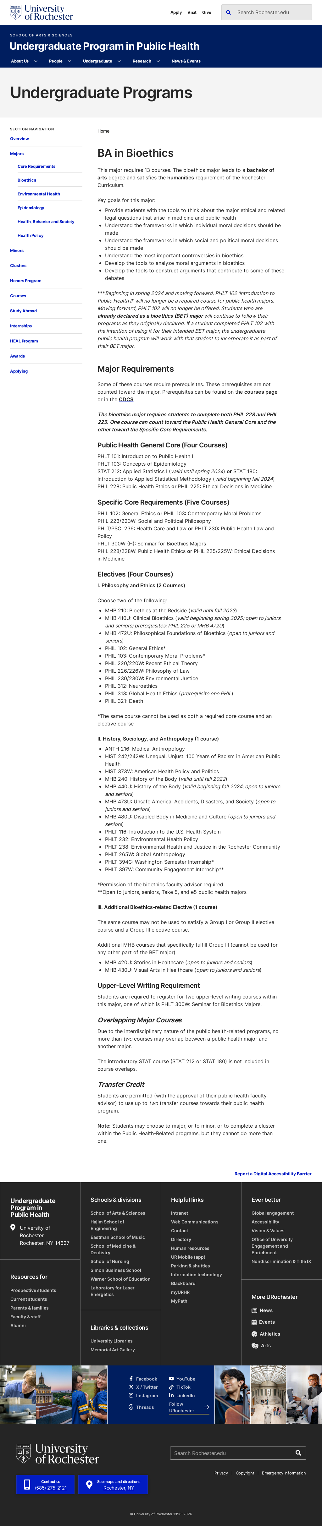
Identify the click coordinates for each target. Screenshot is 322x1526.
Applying (19, 371)
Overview (19, 138)
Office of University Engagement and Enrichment (272, 1245)
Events (263, 1322)
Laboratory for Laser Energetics (113, 1291)
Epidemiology (31, 208)
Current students (28, 1299)
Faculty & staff (25, 1317)
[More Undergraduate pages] (119, 61)
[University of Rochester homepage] (41, 12)
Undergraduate (97, 61)
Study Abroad (23, 311)
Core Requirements (36, 166)
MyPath (179, 1301)
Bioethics (27, 180)
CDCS (126, 399)
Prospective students (33, 1290)
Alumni (18, 1325)
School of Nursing (110, 1261)
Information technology (196, 1274)
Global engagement (273, 1213)
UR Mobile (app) (188, 1257)
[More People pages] (69, 61)
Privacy (221, 1473)
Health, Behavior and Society (46, 221)
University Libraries (112, 1341)
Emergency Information (284, 1473)
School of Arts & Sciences (41, 35)
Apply (176, 12)
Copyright (245, 1473)
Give (206, 12)
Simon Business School (116, 1270)
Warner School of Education (121, 1279)
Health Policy (31, 235)
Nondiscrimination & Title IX (281, 1261)
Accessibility (265, 1222)
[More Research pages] (158, 61)
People (55, 61)
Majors (16, 153)
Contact (179, 1230)
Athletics (266, 1334)
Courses (18, 295)
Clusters (18, 265)
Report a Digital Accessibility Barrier (273, 1174)
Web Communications (195, 1222)
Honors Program (25, 280)
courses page (261, 391)
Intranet (179, 1213)
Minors (16, 250)
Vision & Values (268, 1230)
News (262, 1310)
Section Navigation (32, 129)
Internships (21, 326)
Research (142, 61)
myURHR (180, 1292)
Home (103, 131)
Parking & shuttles (190, 1266)
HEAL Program (24, 341)
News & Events (186, 61)
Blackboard (183, 1283)
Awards (17, 356)
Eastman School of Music (118, 1237)
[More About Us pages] (36, 61)
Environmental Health (39, 194)
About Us (20, 61)
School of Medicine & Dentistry (113, 1249)
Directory (181, 1239)
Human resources (190, 1248)
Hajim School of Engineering (107, 1225)
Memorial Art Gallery (113, 1350)
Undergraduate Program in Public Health (104, 46)
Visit (192, 12)
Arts (261, 1345)
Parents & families (29, 1308)
